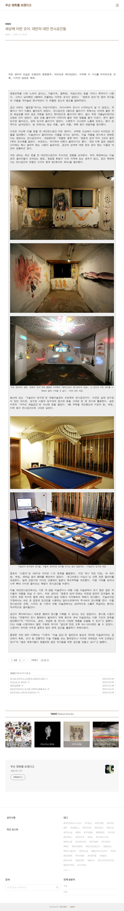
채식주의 (68, 860)
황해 (79, 832)
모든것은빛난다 (93, 846)
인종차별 (92, 855)
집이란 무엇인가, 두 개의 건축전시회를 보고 (28, 689)
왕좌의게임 (69, 865)
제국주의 (87, 828)
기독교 (89, 823)
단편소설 (84, 851)
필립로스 (108, 846)
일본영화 (68, 855)
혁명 (66, 846)
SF (66, 828)
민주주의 (80, 837)
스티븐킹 (82, 865)
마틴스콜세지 (70, 851)
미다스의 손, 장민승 (18, 682)
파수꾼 (111, 828)
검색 (57, 887)
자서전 (111, 823)
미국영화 (80, 855)
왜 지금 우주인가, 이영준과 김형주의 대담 (27, 679)
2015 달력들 (15, 685)
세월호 (104, 855)
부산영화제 (77, 846)
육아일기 (99, 828)
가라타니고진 (102, 837)
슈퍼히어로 (81, 842)
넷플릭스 (75, 828)
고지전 (112, 832)
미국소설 (68, 832)
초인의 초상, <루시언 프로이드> (23, 692)
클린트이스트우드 (100, 851)
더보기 (66, 870)
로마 (114, 851)
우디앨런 (100, 823)
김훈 (91, 837)
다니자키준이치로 (106, 860)
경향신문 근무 (16, 771)
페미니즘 (68, 842)
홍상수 (91, 860)
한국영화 (94, 842)
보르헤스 (68, 837)
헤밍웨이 (101, 832)
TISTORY (63, 907)
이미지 (12, 673)
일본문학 (80, 860)
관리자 (72, 907)
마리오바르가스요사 (73, 823)
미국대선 (106, 842)
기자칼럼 (89, 832)
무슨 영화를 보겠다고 (18, 5)
